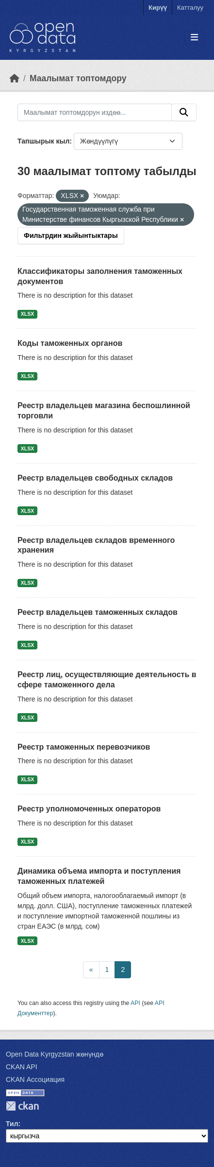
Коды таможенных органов (69, 343)
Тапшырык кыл (43, 141)
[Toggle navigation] (194, 38)
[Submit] (184, 112)
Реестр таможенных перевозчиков (83, 747)
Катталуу (190, 7)
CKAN (22, 1106)
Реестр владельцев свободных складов (95, 478)
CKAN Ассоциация (35, 1079)
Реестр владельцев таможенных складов (97, 612)
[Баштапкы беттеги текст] (14, 78)
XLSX (27, 314)
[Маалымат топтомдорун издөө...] (94, 112)
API (135, 1003)
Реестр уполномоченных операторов (89, 809)
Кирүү (157, 7)
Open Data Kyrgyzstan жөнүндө (54, 1054)
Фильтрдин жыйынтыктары (71, 235)
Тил (12, 1124)
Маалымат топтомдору (78, 78)
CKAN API (21, 1067)
